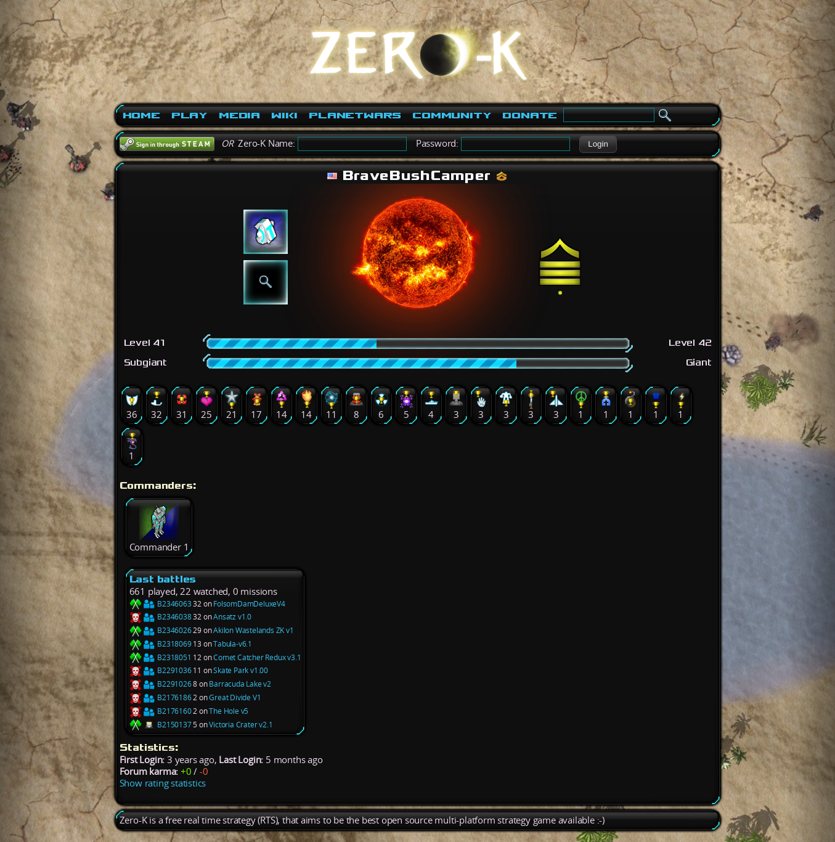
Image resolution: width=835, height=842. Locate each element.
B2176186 (160, 697)
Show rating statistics (163, 783)
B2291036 (160, 670)
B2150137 (160, 724)
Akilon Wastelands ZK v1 (253, 630)
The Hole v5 (228, 711)
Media (239, 115)
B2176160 (160, 711)
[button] (598, 144)
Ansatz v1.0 (232, 616)
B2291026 (160, 684)
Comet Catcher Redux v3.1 (257, 657)
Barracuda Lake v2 (240, 684)
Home (141, 115)
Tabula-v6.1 (232, 644)
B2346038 (160, 616)
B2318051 (160, 657)
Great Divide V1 (235, 697)
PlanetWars (355, 115)
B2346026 (160, 630)
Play (189, 115)
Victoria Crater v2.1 (240, 724)
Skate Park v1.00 (240, 670)
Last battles (163, 579)
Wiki (284, 115)
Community (451, 115)
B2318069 (160, 644)
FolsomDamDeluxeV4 (249, 604)
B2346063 (160, 604)
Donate (529, 115)
